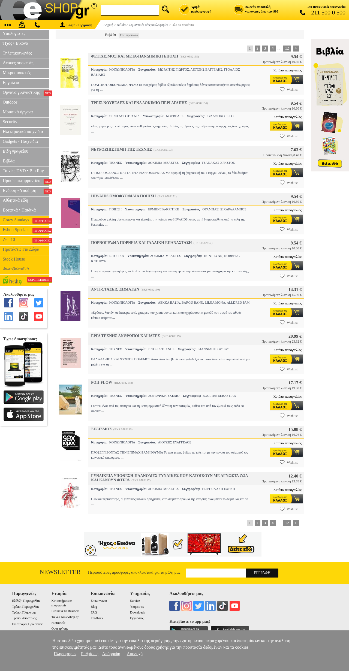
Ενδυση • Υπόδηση (26, 191)
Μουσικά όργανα (18, 112)
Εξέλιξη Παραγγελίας (26, 601)
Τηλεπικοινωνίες (17, 53)
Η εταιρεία (58, 623)
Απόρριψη (111, 653)
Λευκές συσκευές (18, 63)
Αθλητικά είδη (15, 200)
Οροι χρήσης (59, 628)
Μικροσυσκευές (17, 72)
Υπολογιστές (14, 33)
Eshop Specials (26, 230)
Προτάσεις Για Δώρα (21, 249)
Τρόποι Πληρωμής (24, 612)
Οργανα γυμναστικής (26, 93)
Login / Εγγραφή (76, 25)
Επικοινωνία (99, 601)
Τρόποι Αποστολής (24, 618)
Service (135, 601)
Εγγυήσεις (136, 618)
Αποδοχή (135, 653)
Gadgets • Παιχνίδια (20, 141)
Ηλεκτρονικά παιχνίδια (23, 131)
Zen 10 (26, 240)
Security (10, 121)
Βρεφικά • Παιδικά (19, 210)
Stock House (14, 259)
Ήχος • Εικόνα (15, 43)
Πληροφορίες (65, 653)
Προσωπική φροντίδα (26, 181)
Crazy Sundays (26, 220)
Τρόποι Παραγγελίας (25, 607)
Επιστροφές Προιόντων (27, 624)
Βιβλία (9, 161)
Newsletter (60, 572)
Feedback (97, 618)
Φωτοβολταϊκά (16, 269)
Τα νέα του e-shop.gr (64, 617)
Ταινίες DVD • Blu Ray (23, 170)
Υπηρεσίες (137, 607)
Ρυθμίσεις (89, 653)
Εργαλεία (11, 82)
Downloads (137, 612)
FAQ (94, 612)
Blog (94, 607)
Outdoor (10, 102)
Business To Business (65, 611)
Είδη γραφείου (15, 151)
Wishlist (289, 89)
